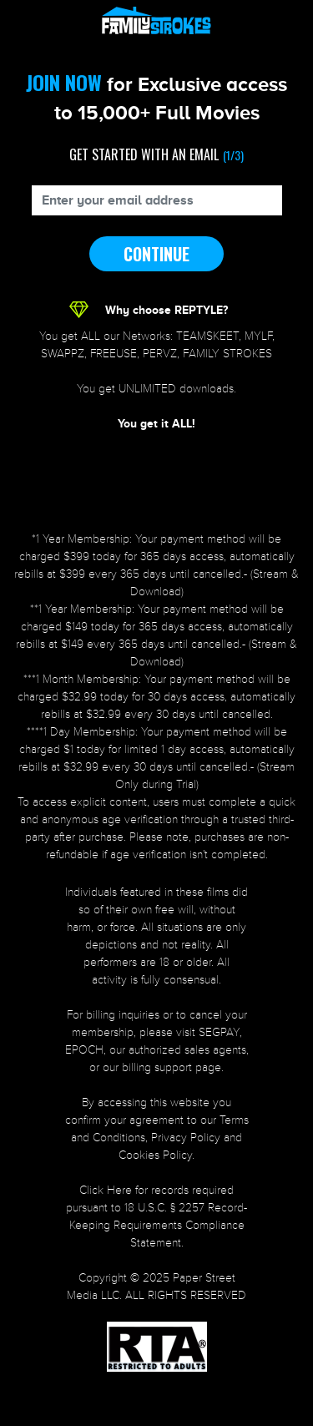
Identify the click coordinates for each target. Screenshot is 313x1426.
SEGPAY (219, 1032)
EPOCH (84, 1050)
